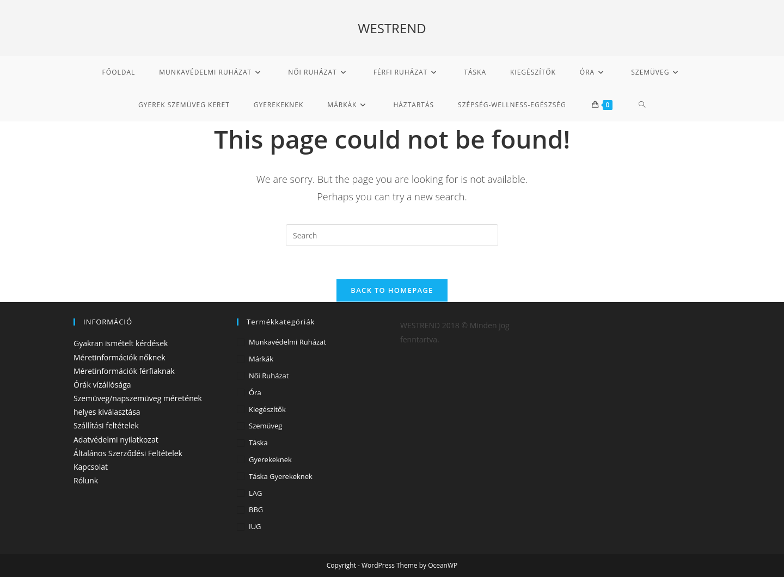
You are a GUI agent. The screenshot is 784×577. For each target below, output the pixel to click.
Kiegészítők (267, 409)
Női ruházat (269, 375)
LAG (255, 493)
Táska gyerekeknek (281, 476)
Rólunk (86, 480)
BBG (256, 509)
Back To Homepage (392, 290)
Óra (255, 392)
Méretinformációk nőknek (120, 357)
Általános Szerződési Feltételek (128, 453)
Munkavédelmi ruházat (287, 342)
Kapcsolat (91, 467)
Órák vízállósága (102, 384)
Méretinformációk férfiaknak (124, 371)
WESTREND (392, 28)
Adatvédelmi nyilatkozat (116, 439)
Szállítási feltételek (106, 425)
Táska (258, 442)
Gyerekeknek (270, 459)
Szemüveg (265, 426)
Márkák (261, 359)
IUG (255, 526)
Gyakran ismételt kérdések (121, 343)
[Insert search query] (392, 235)
